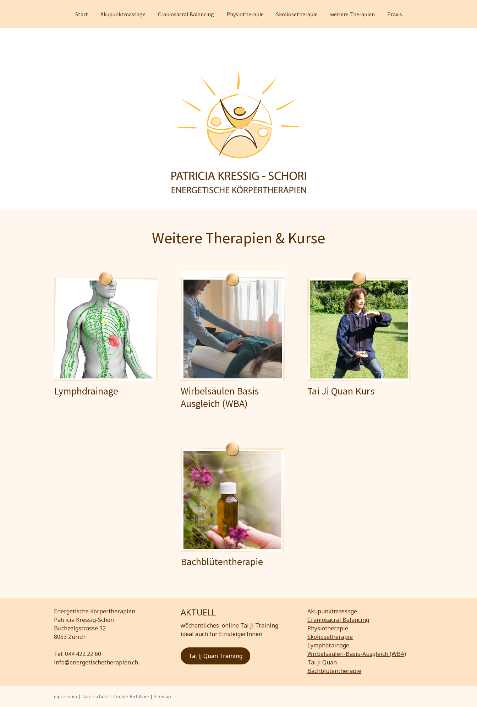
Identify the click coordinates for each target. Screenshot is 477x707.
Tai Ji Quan (322, 662)
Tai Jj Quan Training (215, 656)
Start (81, 13)
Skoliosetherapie (297, 13)
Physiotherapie (245, 13)
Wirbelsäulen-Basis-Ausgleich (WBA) (356, 654)
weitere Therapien (352, 13)
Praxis (394, 13)
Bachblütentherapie (334, 671)
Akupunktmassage (123, 13)
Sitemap (162, 696)
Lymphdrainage (328, 645)
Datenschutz (95, 696)
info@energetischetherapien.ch (96, 662)
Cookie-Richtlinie (131, 696)
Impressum (64, 696)
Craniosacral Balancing (186, 13)
